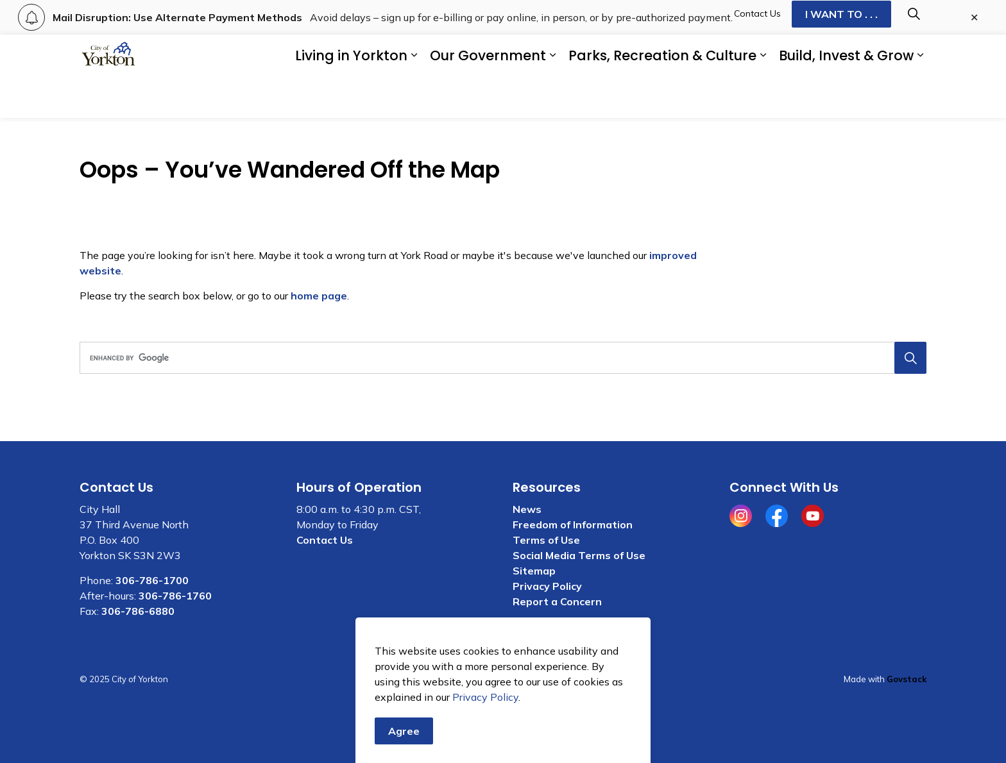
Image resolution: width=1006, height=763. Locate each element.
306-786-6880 (138, 611)
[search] (499, 358)
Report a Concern (557, 601)
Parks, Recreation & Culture (662, 97)
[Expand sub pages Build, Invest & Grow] (920, 97)
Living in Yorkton (351, 97)
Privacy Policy (547, 586)
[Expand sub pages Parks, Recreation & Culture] (762, 97)
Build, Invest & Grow (846, 97)
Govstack (906, 679)
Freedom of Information (573, 524)
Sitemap (534, 570)
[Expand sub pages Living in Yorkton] (413, 97)
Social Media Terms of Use (579, 555)
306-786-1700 (152, 580)
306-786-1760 (175, 595)
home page (319, 295)
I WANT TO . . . (841, 56)
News (527, 509)
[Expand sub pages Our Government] (552, 97)
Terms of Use (546, 539)
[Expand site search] (913, 55)
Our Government (488, 97)
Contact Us (757, 55)
